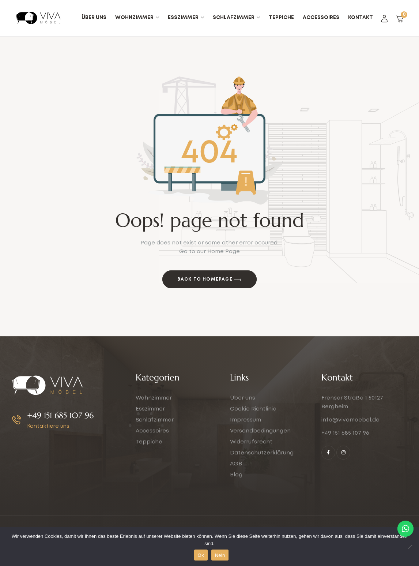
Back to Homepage (209, 280)
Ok (201, 555)
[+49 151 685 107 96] (16, 420)
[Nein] (410, 546)
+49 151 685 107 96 (60, 415)
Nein (220, 555)
